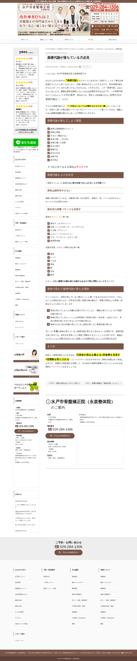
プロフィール (19, 343)
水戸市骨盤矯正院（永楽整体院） (70, 658)
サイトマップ (19, 327)
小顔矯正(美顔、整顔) (22, 287)
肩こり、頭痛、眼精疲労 (23, 281)
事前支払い (18, 230)
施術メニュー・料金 (46, 39)
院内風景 (18, 172)
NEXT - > (103, 383)
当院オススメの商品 (21, 213)
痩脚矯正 (18, 270)
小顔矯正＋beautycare (22, 299)
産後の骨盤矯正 (20, 275)
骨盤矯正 (18, 258)
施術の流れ (18, 190)
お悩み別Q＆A (86, 66)
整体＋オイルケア (20, 264)
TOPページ (24, 39)
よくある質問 (19, 201)
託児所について (20, 166)
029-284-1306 (60, 429)
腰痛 (16, 305)
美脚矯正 (18, 293)
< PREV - (64, 383)
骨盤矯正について (20, 178)
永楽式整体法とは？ (21, 184)
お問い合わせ (112, 39)
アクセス (90, 39)
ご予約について (68, 39)
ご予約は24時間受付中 (60, 436)
